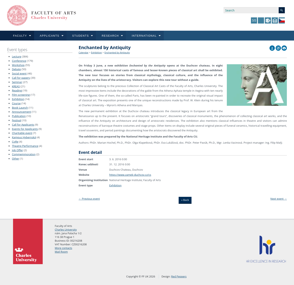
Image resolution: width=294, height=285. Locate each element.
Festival (16, 120)
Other (15, 158)
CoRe (15, 141)
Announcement (21, 112)
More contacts (63, 248)
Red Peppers (178, 276)
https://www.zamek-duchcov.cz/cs (130, 175)
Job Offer (17, 150)
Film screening (21, 95)
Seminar (17, 82)
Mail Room (61, 251)
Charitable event (22, 133)
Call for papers (21, 78)
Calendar (83, 52)
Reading (17, 90)
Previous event (89, 199)
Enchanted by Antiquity (117, 52)
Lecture (16, 56)
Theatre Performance (25, 146)
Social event (19, 73)
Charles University (66, 229)
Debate (16, 69)
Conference (19, 61)
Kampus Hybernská (24, 137)
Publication (19, 116)
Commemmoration (24, 154)
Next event (278, 199)
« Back (185, 200)
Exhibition (18, 99)
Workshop (18, 65)
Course (16, 103)
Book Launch (20, 107)
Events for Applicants (25, 129)
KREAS (16, 86)
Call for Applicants (23, 124)
